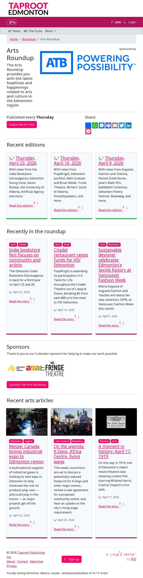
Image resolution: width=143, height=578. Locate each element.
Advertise (36, 561)
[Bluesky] (130, 555)
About (11, 561)
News (14, 31)
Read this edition (23, 206)
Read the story (21, 301)
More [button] (49, 31)
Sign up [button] (71, 559)
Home (14, 39)
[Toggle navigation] (11, 22)
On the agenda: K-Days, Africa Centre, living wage (69, 453)
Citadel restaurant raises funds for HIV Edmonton (71, 257)
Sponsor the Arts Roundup (27, 385)
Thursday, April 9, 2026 (111, 160)
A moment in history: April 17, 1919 (114, 451)
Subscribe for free (21, 124)
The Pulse (33, 31)
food (66, 244)
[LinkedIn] (116, 555)
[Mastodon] (125, 555)
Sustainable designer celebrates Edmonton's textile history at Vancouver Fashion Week (114, 265)
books (22, 244)
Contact (22, 561)
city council (62, 441)
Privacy (12, 566)
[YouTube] (121, 555)
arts (13, 244)
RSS (133, 559)
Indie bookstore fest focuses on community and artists (25, 257)
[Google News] (107, 555)
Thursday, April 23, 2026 (22, 160)
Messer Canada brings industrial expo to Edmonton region (26, 453)
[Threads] (134, 555)
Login (130, 22)
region (29, 441)
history (104, 441)
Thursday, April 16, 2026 (67, 160)
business (114, 244)
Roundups (29, 39)
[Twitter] (112, 555)
